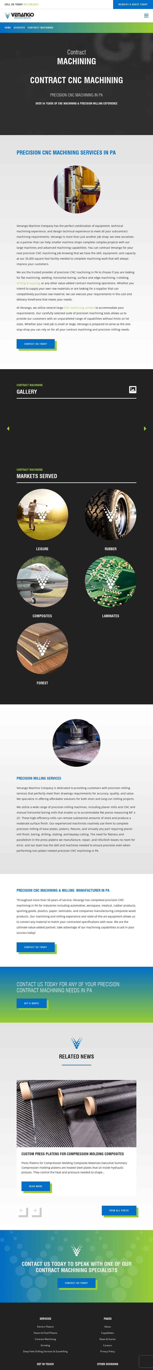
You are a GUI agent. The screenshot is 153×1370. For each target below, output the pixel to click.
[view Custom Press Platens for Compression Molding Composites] (76, 1138)
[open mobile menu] (146, 16)
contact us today (35, 343)
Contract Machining (45, 1339)
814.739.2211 (31, 4)
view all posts (119, 1210)
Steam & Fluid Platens (45, 1333)
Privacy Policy (107, 1351)
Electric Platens (45, 1326)
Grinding (45, 1345)
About (107, 1326)
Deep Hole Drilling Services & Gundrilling (45, 1351)
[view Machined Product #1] (41, 429)
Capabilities (107, 1333)
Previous (8, 429)
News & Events (107, 1339)
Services (19, 27)
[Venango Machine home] (19, 16)
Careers (107, 1345)
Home (8, 27)
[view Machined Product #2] (111, 429)
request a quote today (133, 4)
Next (145, 429)
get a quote (31, 1003)
